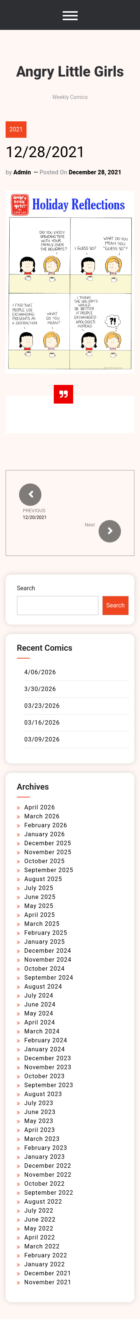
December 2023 (47, 1058)
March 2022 (42, 1246)
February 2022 (45, 1255)
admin (22, 172)
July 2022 (38, 1210)
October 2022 (44, 1183)
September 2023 (49, 1085)
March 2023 (42, 1138)
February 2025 (45, 932)
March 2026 (42, 816)
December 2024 (47, 950)
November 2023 (47, 1067)
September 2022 (49, 1192)
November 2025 (47, 852)
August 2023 (43, 1094)
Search (26, 588)
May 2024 (38, 1013)
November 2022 (47, 1174)
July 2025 (38, 888)
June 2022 (40, 1219)
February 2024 (45, 1040)
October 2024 (44, 968)
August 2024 (43, 986)
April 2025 (39, 914)
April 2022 (39, 1237)
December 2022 (47, 1165)
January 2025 (44, 941)
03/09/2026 (42, 739)
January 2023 (44, 1156)
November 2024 (47, 959)
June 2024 (40, 1004)
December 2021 (47, 1273)
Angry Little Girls (70, 71)
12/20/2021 (35, 517)
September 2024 (49, 977)
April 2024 (39, 1022)
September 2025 (49, 870)
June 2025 (40, 896)
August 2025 (43, 879)
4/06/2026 (40, 672)
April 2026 (39, 807)
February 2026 (45, 825)
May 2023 (38, 1120)
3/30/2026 (40, 689)
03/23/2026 (42, 705)
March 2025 (42, 923)
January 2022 (44, 1264)
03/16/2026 (42, 722)
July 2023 (38, 1103)
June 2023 (40, 1112)
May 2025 (38, 905)
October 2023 (44, 1076)
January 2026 (44, 834)
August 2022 (43, 1201)
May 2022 (38, 1228)
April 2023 (39, 1129)
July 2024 (38, 995)
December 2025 (47, 843)
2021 (16, 129)
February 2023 (45, 1147)
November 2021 (47, 1282)
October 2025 (44, 861)
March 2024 (42, 1031)
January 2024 (44, 1049)
